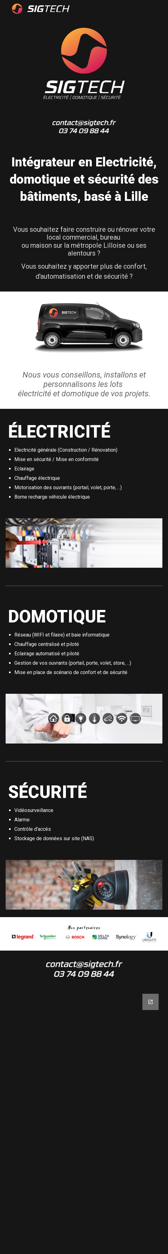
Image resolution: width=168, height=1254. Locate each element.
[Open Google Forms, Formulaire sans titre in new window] (150, 1002)
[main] (84, 179)
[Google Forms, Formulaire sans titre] (84, 1120)
